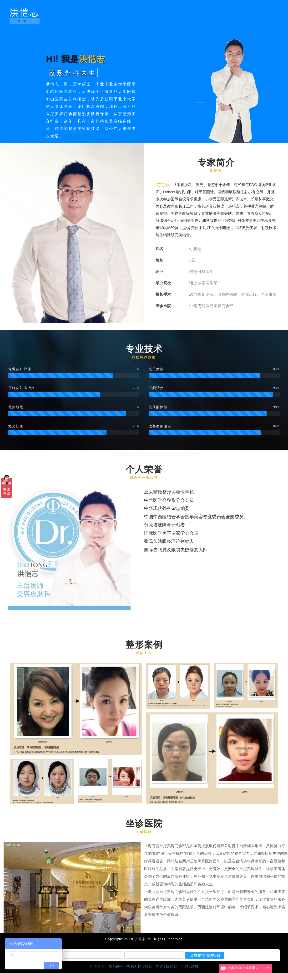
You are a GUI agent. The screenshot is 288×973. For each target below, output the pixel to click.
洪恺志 (25, 16)
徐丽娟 (171, 966)
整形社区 (134, 966)
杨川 (148, 966)
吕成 (194, 966)
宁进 (184, 966)
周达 (159, 966)
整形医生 (116, 966)
